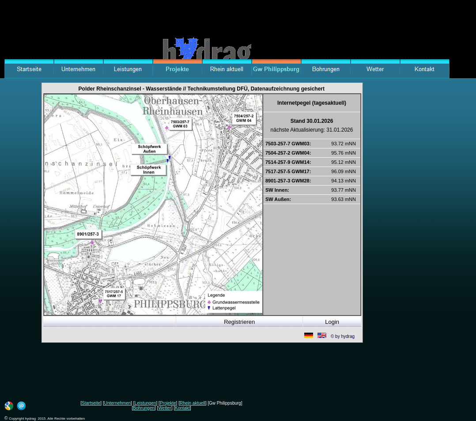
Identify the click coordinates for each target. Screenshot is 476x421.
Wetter (164, 408)
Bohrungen (144, 408)
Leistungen (145, 403)
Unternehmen (117, 403)
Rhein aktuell (192, 403)
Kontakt (182, 408)
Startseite (91, 403)
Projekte (168, 403)
